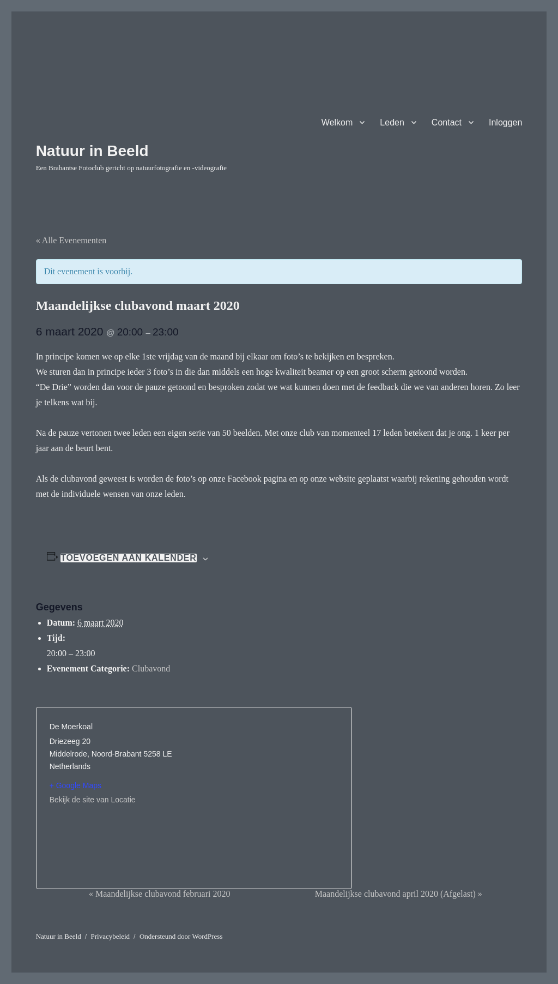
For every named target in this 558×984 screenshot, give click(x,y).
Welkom (337, 122)
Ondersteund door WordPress (181, 936)
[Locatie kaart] (266, 790)
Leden (392, 122)
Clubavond (151, 668)
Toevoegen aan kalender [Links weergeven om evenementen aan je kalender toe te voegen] (128, 558)
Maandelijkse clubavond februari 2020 (159, 893)
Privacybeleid (110, 936)
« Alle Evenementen (71, 240)
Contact (447, 122)
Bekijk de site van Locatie (93, 799)
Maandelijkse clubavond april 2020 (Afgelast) (398, 893)
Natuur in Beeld (92, 150)
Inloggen (505, 122)
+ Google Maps (75, 785)
